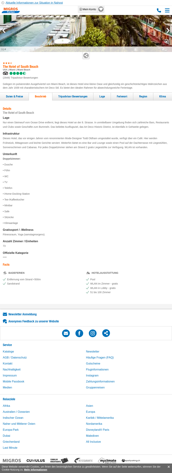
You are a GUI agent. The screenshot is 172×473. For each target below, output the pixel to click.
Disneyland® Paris (97, 429)
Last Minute (10, 447)
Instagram (92, 375)
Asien (89, 405)
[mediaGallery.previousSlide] (4, 30)
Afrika (6, 405)
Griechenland (11, 441)
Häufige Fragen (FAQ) (100, 357)
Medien (7, 387)
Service (7, 345)
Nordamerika (94, 423)
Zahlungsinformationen (100, 381)
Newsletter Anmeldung (22, 314)
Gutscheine (93, 363)
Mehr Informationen (35, 469)
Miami (12, 70)
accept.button (168, 466)
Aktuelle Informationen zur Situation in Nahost (34, 2)
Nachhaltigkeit (12, 369)
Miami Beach (23, 70)
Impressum (10, 375)
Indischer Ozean (13, 417)
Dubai (6, 435)
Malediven (92, 435)
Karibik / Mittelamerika (100, 417)
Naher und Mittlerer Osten (19, 423)
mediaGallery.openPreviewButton (167, 41)
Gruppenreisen (95, 387)
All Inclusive (93, 441)
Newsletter (92, 351)
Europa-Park (11, 429)
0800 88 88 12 (159, 10)
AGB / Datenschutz (15, 357)
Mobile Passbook (13, 381)
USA (5, 70)
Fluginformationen (97, 369)
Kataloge (8, 351)
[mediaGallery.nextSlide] (168, 30)
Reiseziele (9, 399)
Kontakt (7, 363)
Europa (90, 411)
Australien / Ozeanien (16, 411)
